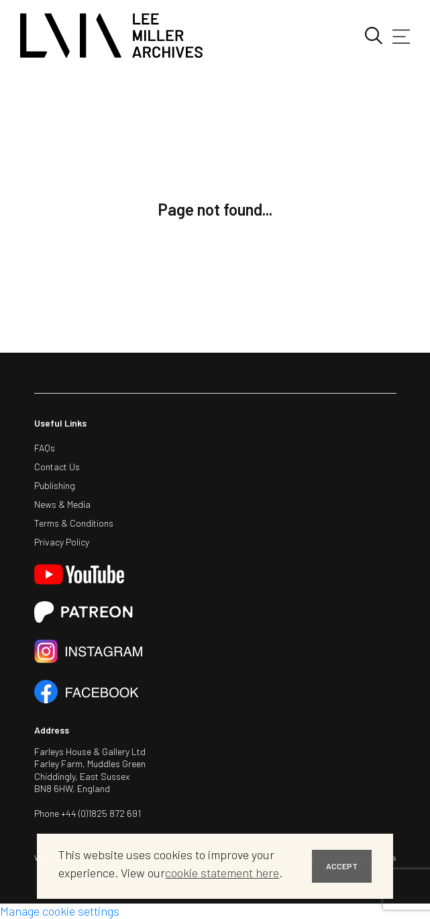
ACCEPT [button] (342, 866)
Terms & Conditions (73, 523)
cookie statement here (222, 872)
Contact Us (57, 466)
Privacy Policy (61, 542)
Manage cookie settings (59, 911)
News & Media (62, 504)
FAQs (44, 447)
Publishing (54, 485)
